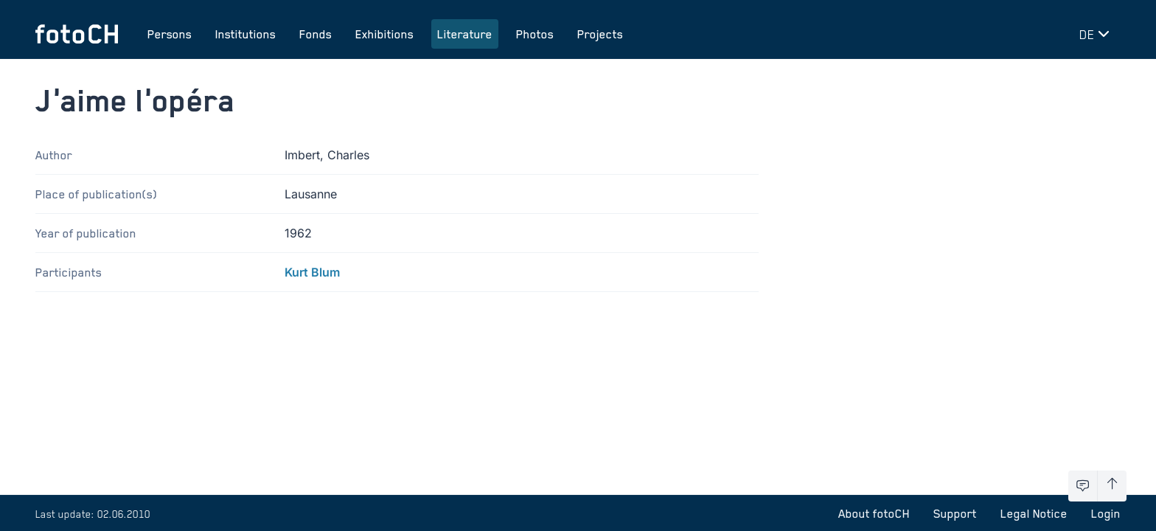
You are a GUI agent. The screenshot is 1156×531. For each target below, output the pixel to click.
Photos (535, 34)
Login (1106, 513)
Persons (169, 34)
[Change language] (1097, 34)
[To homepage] (76, 34)
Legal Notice (1034, 513)
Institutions (245, 34)
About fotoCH (874, 513)
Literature (464, 34)
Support (955, 513)
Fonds (315, 34)
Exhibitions (384, 34)
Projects (600, 34)
